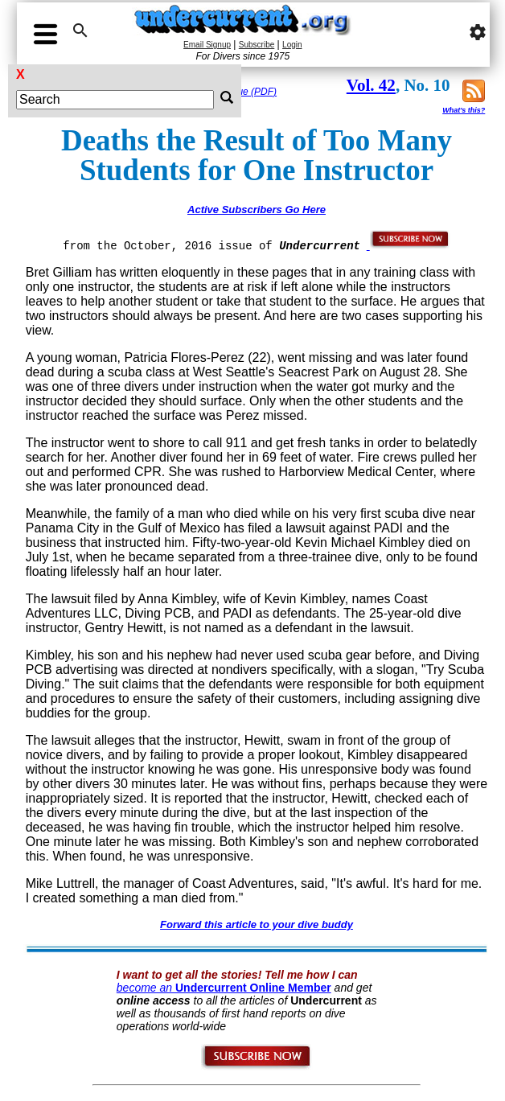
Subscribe (256, 44)
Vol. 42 (371, 85)
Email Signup (207, 44)
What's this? (463, 110)
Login (292, 44)
